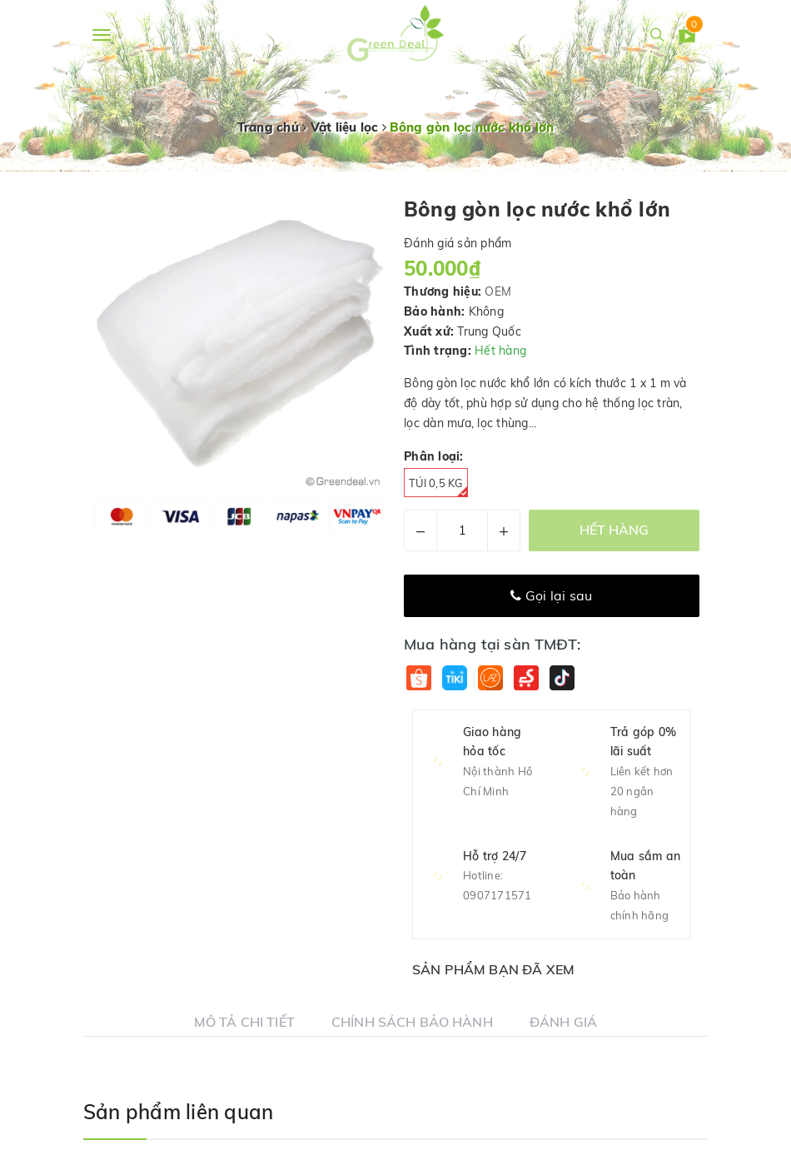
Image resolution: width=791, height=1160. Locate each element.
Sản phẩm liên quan (178, 1111)
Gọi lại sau (551, 595)
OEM (498, 291)
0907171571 (497, 895)
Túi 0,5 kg (438, 486)
